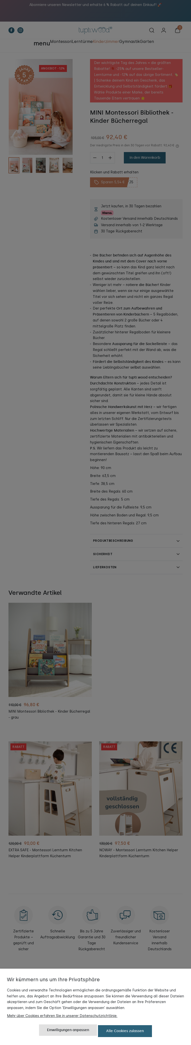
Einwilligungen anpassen (68, 1032)
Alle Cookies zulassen (125, 1032)
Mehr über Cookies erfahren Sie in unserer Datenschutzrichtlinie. (62, 1017)
